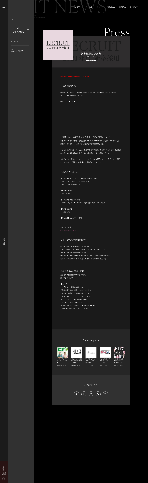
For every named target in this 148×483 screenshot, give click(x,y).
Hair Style (110, 7)
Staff (99, 7)
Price (89, 7)
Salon (78, 7)
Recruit (133, 7)
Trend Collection (18, 30)
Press (14, 41)
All (13, 19)
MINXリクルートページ (68, 101)
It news (122, 7)
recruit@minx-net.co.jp (68, 230)
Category (17, 51)
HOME (4, 241)
